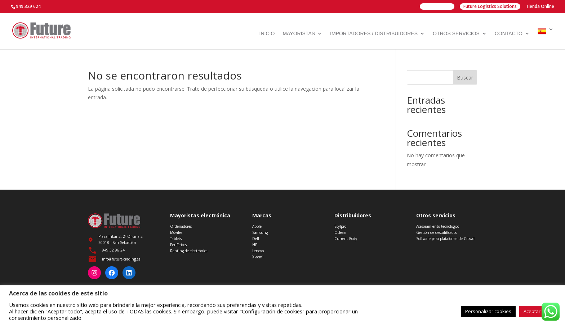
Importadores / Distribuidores (374, 33)
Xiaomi (257, 256)
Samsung (260, 232)
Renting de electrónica (189, 250)
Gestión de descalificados (436, 232)
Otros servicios (456, 33)
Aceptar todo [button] (538, 311)
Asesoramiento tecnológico (437, 226)
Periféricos (178, 244)
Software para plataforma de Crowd (445, 238)
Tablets (176, 238)
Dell (255, 238)
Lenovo (258, 250)
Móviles (176, 232)
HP (254, 244)
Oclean (340, 232)
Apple (257, 226)
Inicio (267, 33)
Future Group (437, 6)
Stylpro (340, 226)
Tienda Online (540, 6)
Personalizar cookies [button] (488, 311)
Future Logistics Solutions (490, 6)
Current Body (345, 238)
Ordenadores (181, 226)
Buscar (465, 77)
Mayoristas (298, 33)
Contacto (508, 33)
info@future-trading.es (121, 259)
